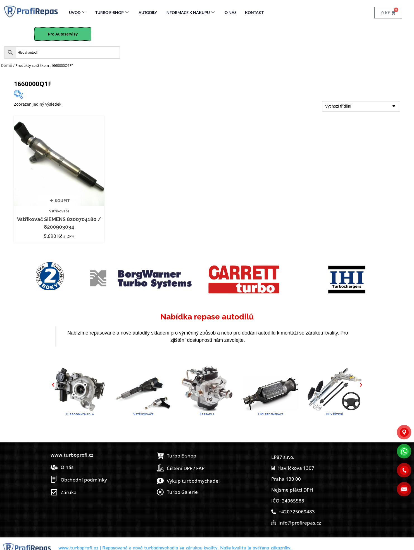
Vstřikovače (59, 211)
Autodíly (148, 12)
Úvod (77, 12)
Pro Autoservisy (63, 34)
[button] (53, 384)
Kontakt (254, 12)
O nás (231, 12)
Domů (6, 65)
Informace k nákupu (190, 12)
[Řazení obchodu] (361, 106)
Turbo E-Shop (112, 12)
